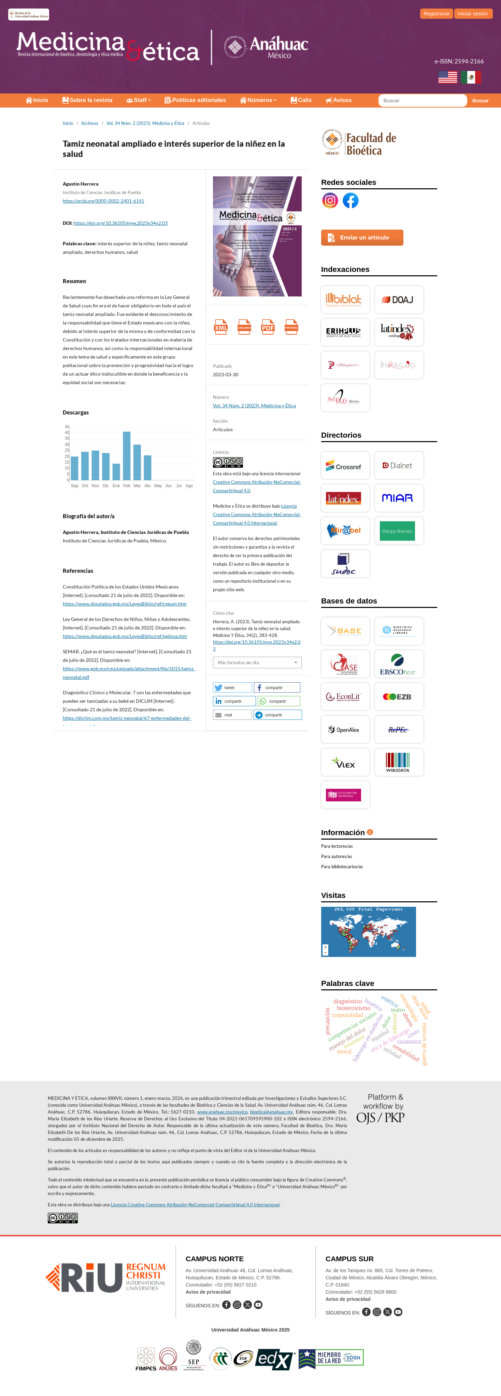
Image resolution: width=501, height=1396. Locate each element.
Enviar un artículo (364, 237)
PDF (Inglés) (291, 327)
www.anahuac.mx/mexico (222, 1112)
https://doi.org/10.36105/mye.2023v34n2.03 (121, 223)
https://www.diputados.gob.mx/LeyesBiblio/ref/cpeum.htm (125, 604)
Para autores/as (336, 856)
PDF (267, 327)
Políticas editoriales (199, 100)
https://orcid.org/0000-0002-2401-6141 (103, 201)
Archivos (89, 123)
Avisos (342, 100)
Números (259, 100)
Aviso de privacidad (208, 1292)
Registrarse (437, 13)
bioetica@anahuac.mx (271, 1112)
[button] (232, 687)
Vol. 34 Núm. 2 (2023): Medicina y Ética (145, 123)
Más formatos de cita (238, 662)
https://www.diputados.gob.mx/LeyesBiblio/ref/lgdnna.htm (125, 636)
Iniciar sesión (473, 13)
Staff (140, 100)
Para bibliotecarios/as (342, 866)
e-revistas (28, 14)
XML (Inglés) (244, 327)
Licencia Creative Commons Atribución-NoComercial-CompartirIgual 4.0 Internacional (257, 514)
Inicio (40, 100)
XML (220, 327)
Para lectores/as (337, 846)
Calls (305, 100)
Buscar (481, 100)
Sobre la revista (91, 100)
